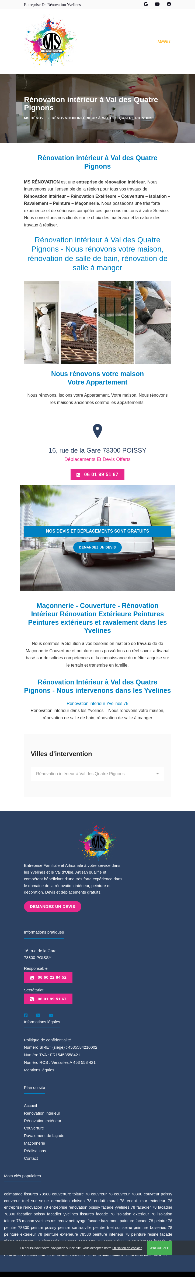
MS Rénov (34, 118)
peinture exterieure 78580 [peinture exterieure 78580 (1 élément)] (67, 1233)
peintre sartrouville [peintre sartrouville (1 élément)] (74, 1226)
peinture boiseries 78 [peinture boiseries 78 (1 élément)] (153, 1226)
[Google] (38, 1014)
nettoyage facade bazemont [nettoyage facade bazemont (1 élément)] (94, 1220)
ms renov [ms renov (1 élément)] (59, 1220)
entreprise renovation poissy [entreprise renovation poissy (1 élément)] (74, 1206)
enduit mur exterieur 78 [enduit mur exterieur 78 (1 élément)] (149, 1199)
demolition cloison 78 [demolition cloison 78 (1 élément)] (71, 1199)
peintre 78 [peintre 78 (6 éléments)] (163, 1220)
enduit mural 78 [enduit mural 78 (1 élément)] (109, 1199)
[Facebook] (25, 1014)
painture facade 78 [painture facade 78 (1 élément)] (136, 1220)
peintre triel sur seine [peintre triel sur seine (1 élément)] (112, 1226)
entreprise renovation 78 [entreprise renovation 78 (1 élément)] (26, 1206)
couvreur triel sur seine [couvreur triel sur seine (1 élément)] (26, 1199)
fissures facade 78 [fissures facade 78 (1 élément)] (97, 1213)
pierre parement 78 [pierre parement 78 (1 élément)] (22, 1240)
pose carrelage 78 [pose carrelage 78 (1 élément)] (85, 1240)
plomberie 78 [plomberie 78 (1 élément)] (54, 1240)
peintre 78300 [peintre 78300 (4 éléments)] (16, 1226)
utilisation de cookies (127, 1248)
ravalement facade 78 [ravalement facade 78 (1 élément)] (152, 1240)
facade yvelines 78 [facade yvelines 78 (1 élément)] (118, 1206)
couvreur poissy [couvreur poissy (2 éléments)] (158, 1193)
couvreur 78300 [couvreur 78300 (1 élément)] (128, 1193)
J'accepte (159, 1248)
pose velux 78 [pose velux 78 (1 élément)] (116, 1240)
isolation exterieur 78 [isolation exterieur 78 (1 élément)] (135, 1213)
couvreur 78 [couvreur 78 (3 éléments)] (102, 1193)
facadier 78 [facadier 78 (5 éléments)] (147, 1206)
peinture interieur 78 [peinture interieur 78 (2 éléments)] (111, 1233)
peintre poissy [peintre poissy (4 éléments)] (43, 1226)
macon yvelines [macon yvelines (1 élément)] (36, 1220)
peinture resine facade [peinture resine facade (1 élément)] (151, 1233)
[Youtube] (51, 1014)
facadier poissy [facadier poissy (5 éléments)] (31, 1213)
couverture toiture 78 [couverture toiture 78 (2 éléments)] (71, 1193)
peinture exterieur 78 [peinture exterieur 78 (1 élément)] (23, 1233)
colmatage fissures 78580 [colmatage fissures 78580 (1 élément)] (27, 1193)
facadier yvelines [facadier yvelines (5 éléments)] (62, 1213)
